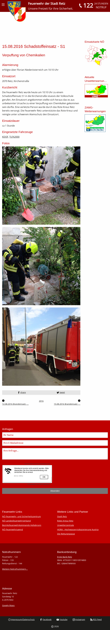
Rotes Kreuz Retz (65, 520)
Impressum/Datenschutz (21, 619)
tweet (61, 392)
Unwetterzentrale (65, 525)
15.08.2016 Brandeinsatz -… (67, 402)
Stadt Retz (62, 516)
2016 (41, 401)
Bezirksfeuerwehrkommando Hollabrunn (21, 525)
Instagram (79, 619)
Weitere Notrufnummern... (15, 569)
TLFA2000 (14, 136)
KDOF (5, 136)
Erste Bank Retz (64, 556)
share (22, 392)
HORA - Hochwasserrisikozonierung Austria (78, 529)
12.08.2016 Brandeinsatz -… (15, 402)
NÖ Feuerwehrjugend (12, 529)
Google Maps (8, 605)
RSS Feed (96, 619)
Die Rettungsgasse (66, 533)
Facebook (45, 619)
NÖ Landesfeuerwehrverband (16, 520)
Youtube (62, 619)
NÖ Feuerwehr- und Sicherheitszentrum (21, 516)
